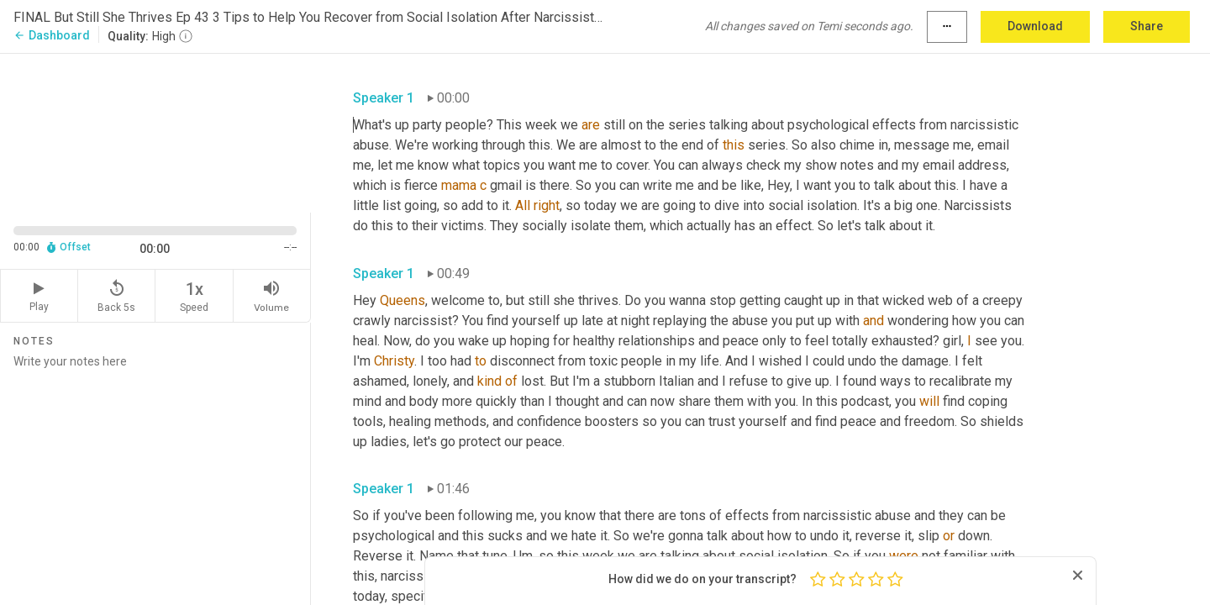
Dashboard (51, 35)
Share (1146, 26)
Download (1035, 26)
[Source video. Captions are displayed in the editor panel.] (155, 131)
